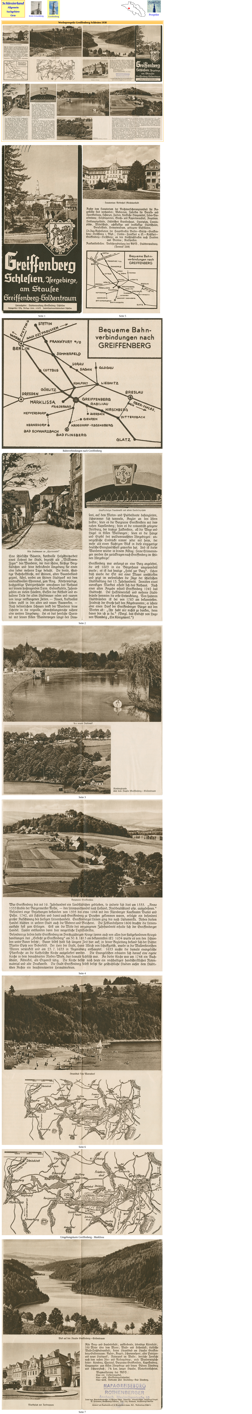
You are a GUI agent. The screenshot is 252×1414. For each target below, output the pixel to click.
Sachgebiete (13, 11)
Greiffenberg (53, 16)
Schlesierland (13, 3)
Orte (13, 15)
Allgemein (13, 7)
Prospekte (154, 14)
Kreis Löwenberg (36, 16)
